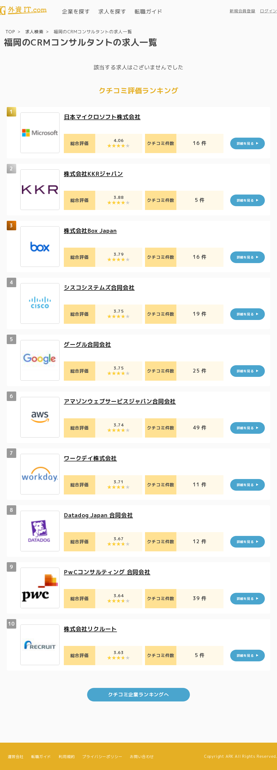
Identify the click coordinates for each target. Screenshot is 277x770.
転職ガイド (148, 11)
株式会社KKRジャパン (95, 173)
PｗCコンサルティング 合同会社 (109, 571)
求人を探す (112, 11)
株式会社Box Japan (92, 230)
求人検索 (34, 31)
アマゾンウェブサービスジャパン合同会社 (122, 401)
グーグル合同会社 (88, 344)
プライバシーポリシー (102, 755)
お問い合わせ (142, 755)
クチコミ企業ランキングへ (138, 694)
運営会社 (16, 755)
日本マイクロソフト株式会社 (104, 116)
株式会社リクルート (91, 628)
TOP (10, 31)
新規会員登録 (242, 11)
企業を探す (76, 11)
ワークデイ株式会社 (91, 458)
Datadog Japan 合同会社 (101, 514)
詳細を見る (245, 143)
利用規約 (67, 755)
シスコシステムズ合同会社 (101, 287)
